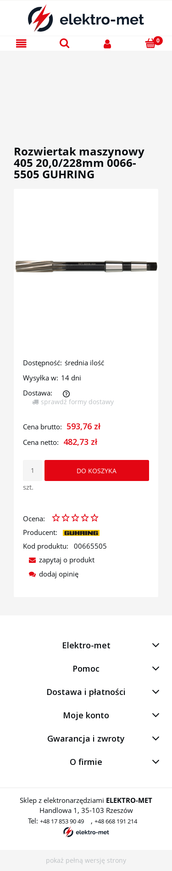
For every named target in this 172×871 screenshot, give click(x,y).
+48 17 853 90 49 (62, 821)
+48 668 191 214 (115, 821)
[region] (86, 87)
